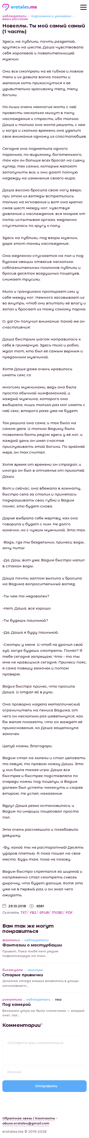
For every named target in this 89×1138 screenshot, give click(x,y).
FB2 (33, 912)
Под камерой (16, 1004)
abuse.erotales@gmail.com (25, 1123)
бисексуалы (12, 970)
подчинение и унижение (51, 16)
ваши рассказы (15, 19)
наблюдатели (14, 16)
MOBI (57, 912)
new (58, 999)
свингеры (35, 970)
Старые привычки (22, 975)
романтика (12, 999)
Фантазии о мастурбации (32, 945)
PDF (69, 912)
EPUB (44, 912)
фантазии (11, 940)
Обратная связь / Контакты (28, 1118)
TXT (24, 912)
